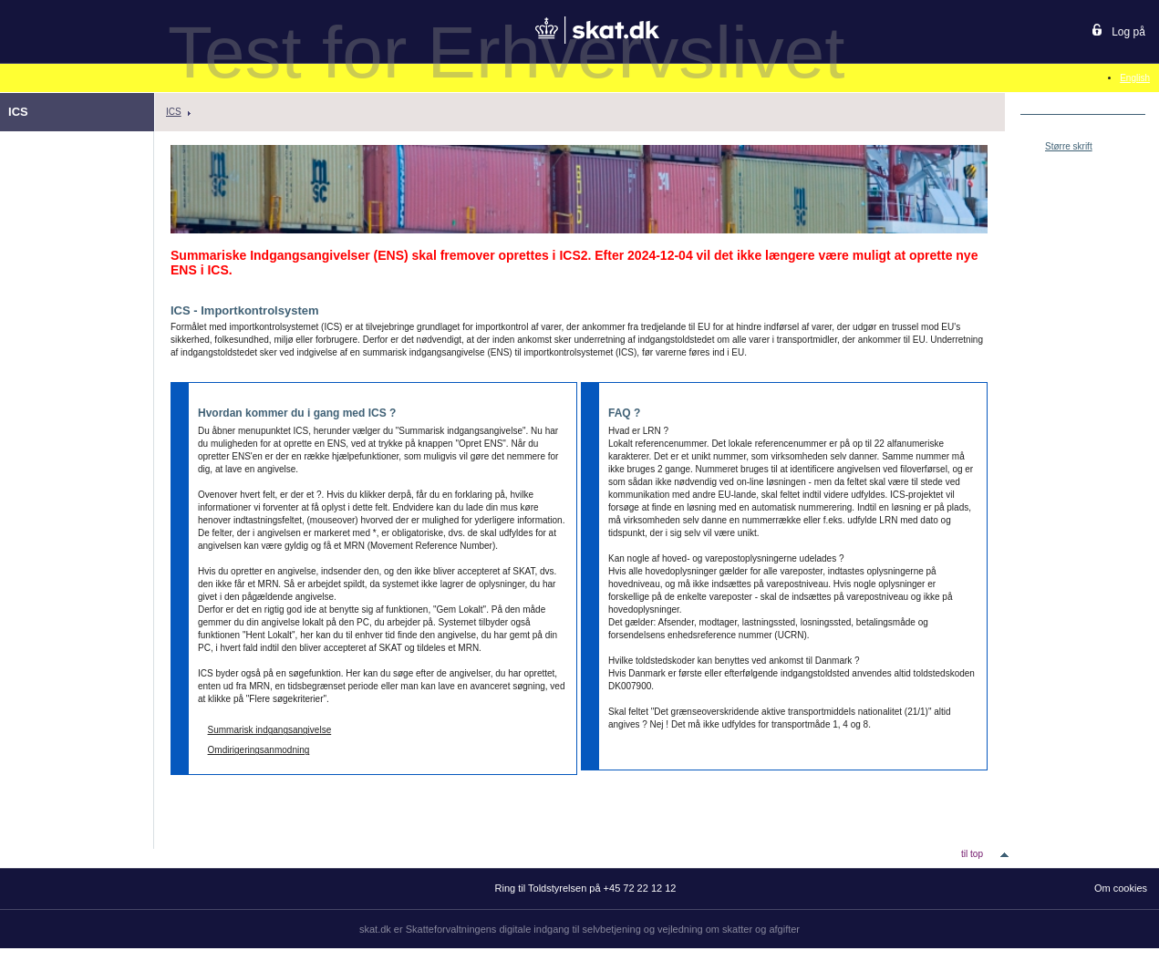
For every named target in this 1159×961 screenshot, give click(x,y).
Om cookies (1120, 888)
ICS (173, 112)
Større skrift (1068, 146)
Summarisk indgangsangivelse (270, 730)
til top (972, 854)
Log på (1128, 32)
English (1135, 78)
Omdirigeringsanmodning (259, 750)
